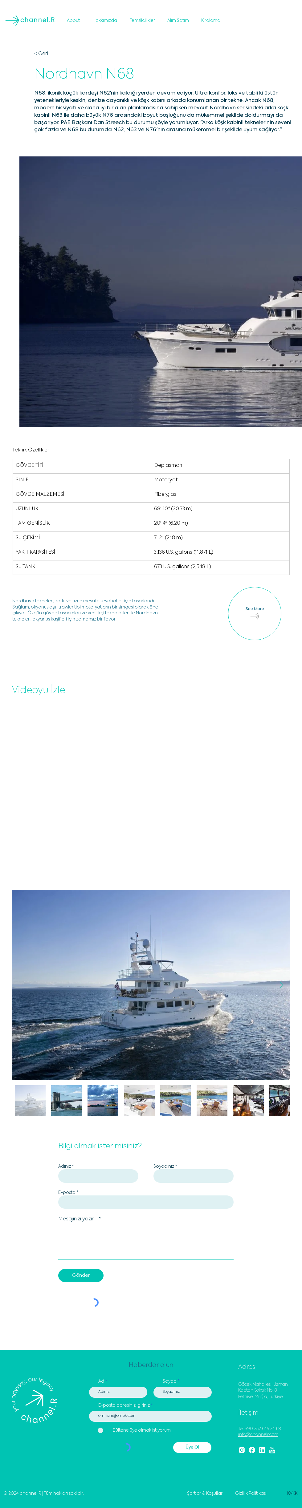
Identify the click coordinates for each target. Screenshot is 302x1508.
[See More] (254, 613)
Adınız (64, 1166)
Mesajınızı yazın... (77, 1219)
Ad (101, 1381)
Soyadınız (163, 1166)
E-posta (67, 1193)
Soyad (170, 1381)
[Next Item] (279, 985)
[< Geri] (54, 54)
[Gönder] (81, 1275)
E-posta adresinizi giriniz (124, 1405)
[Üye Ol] (192, 1447)
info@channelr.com (258, 1435)
